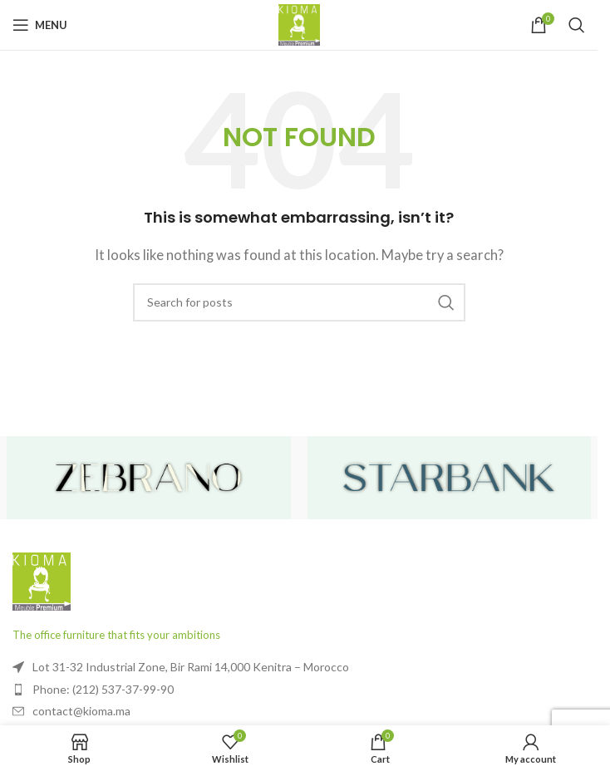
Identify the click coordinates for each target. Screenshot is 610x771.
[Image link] (41, 579)
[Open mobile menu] (40, 25)
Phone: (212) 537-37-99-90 (103, 689)
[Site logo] (299, 23)
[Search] (576, 25)
